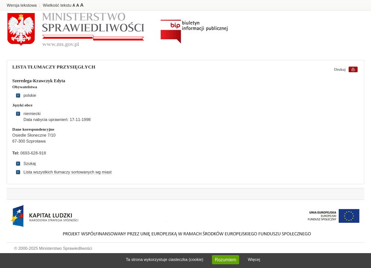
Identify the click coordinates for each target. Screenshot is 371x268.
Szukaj (29, 163)
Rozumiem (225, 259)
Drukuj (340, 69)
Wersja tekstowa (22, 5)
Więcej (254, 259)
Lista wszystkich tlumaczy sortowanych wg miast (67, 172)
